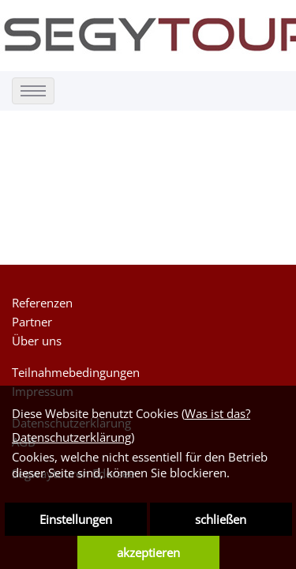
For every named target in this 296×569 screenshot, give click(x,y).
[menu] (33, 90)
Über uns (37, 341)
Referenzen (42, 303)
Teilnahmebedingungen (76, 372)
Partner (32, 322)
